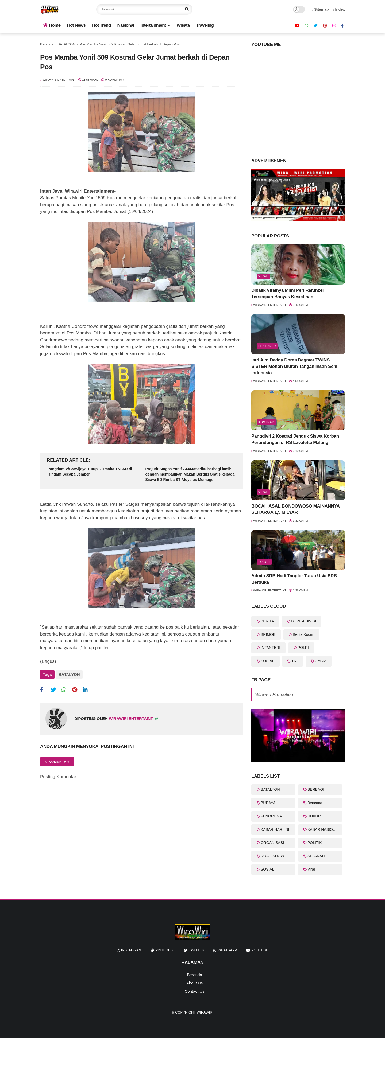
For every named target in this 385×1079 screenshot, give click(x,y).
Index (339, 9)
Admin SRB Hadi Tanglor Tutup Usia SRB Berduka (294, 579)
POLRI (303, 647)
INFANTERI (270, 647)
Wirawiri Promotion (274, 694)
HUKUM (314, 816)
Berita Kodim (303, 634)
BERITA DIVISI (303, 621)
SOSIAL (267, 661)
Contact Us (194, 991)
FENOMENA (271, 816)
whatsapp (227, 950)
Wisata (183, 25)
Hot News (76, 25)
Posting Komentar (58, 775)
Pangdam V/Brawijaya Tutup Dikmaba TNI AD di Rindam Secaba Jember (90, 471)
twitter (196, 950)
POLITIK (314, 842)
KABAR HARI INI (275, 829)
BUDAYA (268, 803)
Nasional (125, 25)
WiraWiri (205, 1012)
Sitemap (320, 9)
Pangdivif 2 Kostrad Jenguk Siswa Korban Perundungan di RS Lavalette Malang (295, 439)
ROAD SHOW (272, 856)
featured (267, 346)
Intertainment (153, 25)
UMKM (320, 661)
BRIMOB (268, 634)
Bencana (314, 803)
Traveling (205, 25)
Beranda (46, 44)
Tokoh (264, 561)
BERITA (267, 621)
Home (51, 25)
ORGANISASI (272, 842)
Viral (263, 276)
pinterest (165, 950)
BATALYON (66, 44)
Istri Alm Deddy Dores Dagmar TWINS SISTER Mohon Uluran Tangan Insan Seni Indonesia (294, 366)
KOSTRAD (266, 422)
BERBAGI (315, 789)
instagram (131, 950)
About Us (194, 983)
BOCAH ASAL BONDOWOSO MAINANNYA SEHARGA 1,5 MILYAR (295, 509)
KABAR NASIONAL (323, 829)
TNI (294, 661)
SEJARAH (316, 856)
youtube (259, 950)
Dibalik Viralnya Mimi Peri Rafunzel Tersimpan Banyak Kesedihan (287, 293)
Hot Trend (101, 25)
